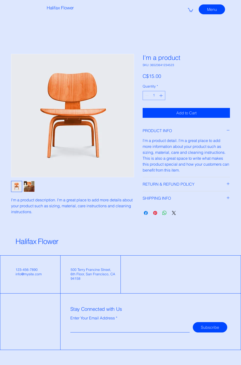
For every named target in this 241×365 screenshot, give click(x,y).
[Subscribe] (210, 327)
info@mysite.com (28, 274)
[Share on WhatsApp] (164, 213)
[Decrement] (146, 95)
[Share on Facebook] (146, 213)
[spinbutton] (154, 95)
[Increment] (161, 95)
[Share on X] (174, 213)
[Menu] (212, 9)
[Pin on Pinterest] (155, 213)
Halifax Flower (36, 241)
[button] (190, 10)
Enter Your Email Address (92, 318)
